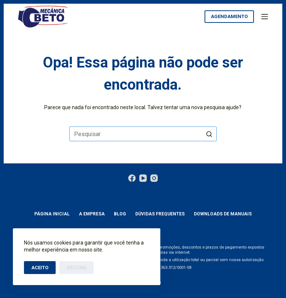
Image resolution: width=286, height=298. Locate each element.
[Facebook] (132, 178)
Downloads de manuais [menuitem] (223, 213)
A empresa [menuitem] (92, 213)
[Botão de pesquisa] (209, 134)
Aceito (39, 267)
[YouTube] (143, 178)
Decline (76, 267)
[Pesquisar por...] (143, 134)
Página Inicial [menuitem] (52, 213)
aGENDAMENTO (229, 16)
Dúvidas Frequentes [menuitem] (160, 213)
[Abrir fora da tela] (264, 16)
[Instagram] (154, 178)
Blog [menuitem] (120, 213)
